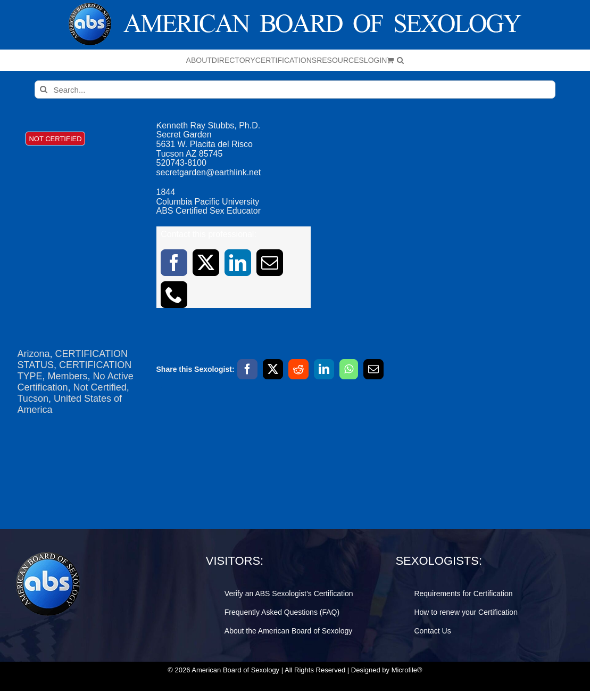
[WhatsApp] (349, 369)
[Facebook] (247, 369)
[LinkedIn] (324, 369)
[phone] (174, 294)
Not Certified (100, 387)
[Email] (373, 369)
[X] (273, 369)
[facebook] (174, 262)
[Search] (44, 89)
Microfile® (407, 670)
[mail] (269, 262)
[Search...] (295, 89)
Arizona (34, 353)
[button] (400, 60)
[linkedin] (238, 262)
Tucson (33, 398)
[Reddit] (298, 369)
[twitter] (206, 262)
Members (68, 376)
